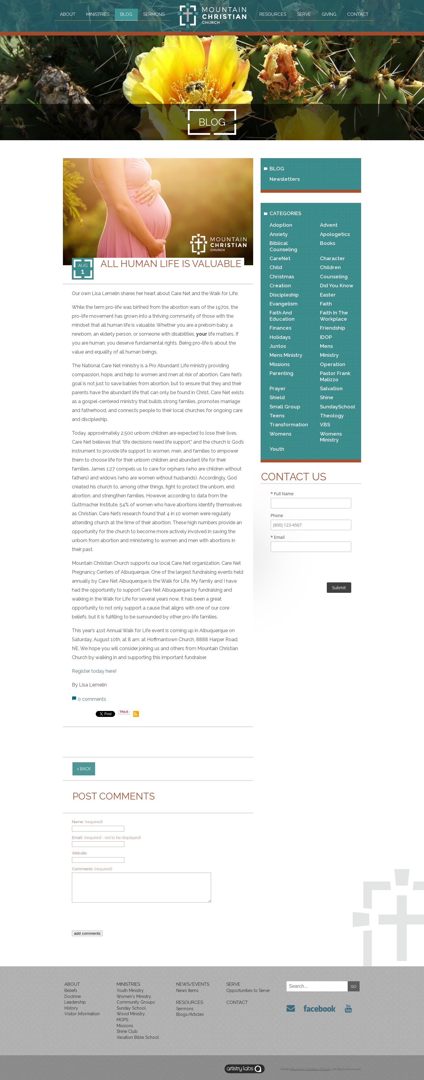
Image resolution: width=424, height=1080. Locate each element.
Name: (87, 821)
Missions (280, 364)
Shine (326, 397)
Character (332, 258)
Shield (277, 397)
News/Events (192, 984)
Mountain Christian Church (310, 1069)
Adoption (281, 225)
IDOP (326, 337)
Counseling (334, 277)
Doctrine (72, 996)
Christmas (282, 277)
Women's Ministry (134, 996)
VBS (325, 425)
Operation (332, 364)
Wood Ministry (131, 1013)
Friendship (332, 328)
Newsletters (285, 179)
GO (354, 986)
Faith (326, 304)
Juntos (278, 346)
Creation (280, 285)
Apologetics (335, 234)
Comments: (92, 868)
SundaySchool (337, 407)
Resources (272, 14)
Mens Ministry (286, 355)
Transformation (289, 425)
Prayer (278, 388)
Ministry (329, 355)
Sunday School (131, 1008)
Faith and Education (282, 316)
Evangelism (284, 304)
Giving (329, 14)
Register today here (93, 671)
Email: (106, 837)
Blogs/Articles (190, 1014)
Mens (326, 346)
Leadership (75, 1002)
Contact (358, 14)
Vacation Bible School (138, 1037)
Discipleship (284, 295)
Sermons (154, 14)
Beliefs (70, 990)
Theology (332, 416)
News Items (187, 990)
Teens (277, 416)
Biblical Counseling (283, 246)
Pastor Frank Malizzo (335, 376)
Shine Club (127, 1031)
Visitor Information (82, 1013)
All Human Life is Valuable (171, 263)
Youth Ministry (130, 990)
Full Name (282, 493)
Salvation (331, 388)
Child (276, 267)
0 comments (92, 699)
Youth (277, 449)
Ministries (97, 14)
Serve (304, 14)
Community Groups (136, 1002)
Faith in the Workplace (334, 316)
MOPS (122, 1019)
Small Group (285, 407)
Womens (280, 434)
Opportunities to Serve (248, 990)
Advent (329, 225)
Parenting (281, 373)
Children (330, 267)
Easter (328, 295)
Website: (79, 853)
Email (278, 537)
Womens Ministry (331, 437)
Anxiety (279, 234)
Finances (280, 328)
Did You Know (336, 285)
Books (327, 243)
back (85, 768)
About (67, 14)
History (71, 1008)
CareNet (280, 258)
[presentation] (154, 919)
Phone (277, 515)
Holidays (280, 337)
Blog (126, 14)
